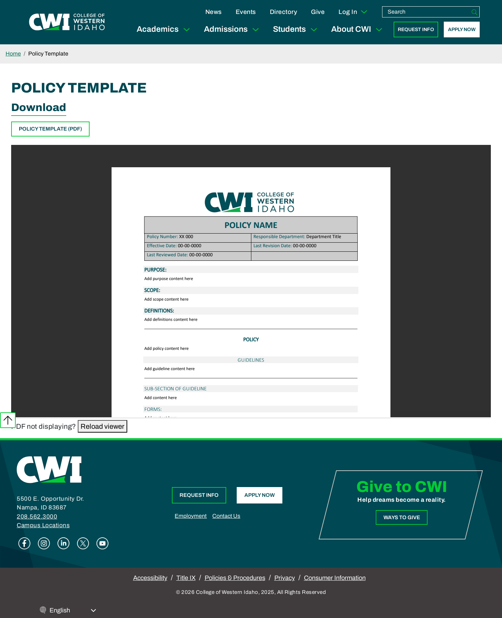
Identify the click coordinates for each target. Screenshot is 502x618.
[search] (426, 12)
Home (13, 54)
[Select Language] (73, 610)
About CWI (358, 29)
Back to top (8, 420)
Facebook (24, 543)
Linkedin (63, 543)
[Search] (474, 11)
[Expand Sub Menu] (186, 29)
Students (296, 29)
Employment (191, 516)
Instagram (44, 543)
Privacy (284, 577)
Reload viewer (102, 426)
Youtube (102, 543)
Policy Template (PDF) (50, 129)
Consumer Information (335, 577)
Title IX (186, 577)
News (213, 11)
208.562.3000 (37, 516)
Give (318, 11)
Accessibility (150, 577)
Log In (353, 12)
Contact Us (226, 516)
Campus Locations (43, 525)
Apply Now (462, 29)
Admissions (233, 29)
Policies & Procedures (235, 577)
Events (246, 11)
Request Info (416, 29)
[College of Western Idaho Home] (67, 22)
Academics (165, 29)
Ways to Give (401, 517)
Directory (283, 11)
